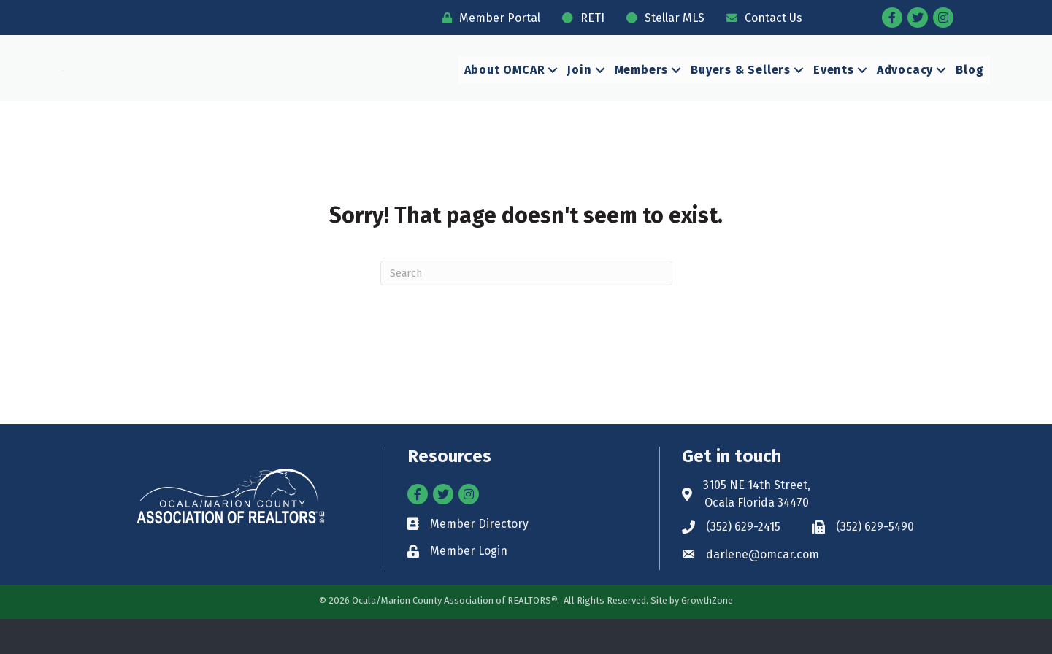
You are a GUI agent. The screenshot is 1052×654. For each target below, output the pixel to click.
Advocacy (905, 87)
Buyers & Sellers (741, 87)
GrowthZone (707, 635)
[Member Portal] (487, 17)
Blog (969, 87)
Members (642, 87)
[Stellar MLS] (661, 17)
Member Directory (479, 559)
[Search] (526, 308)
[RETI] (579, 17)
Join (579, 87)
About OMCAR (504, 87)
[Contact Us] (760, 17)
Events (833, 87)
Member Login (468, 586)
